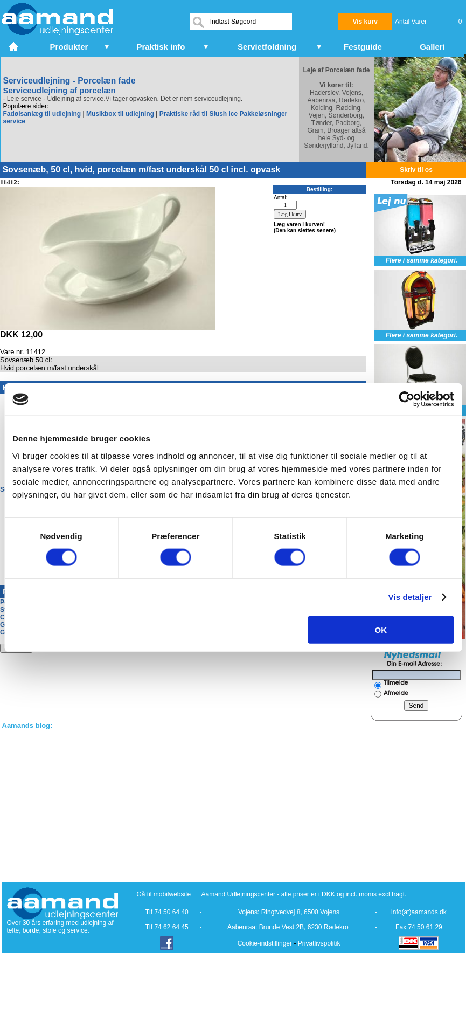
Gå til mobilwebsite (164, 894)
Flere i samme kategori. (421, 260)
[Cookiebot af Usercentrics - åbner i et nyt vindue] (406, 399)
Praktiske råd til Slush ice (198, 114)
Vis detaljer (410, 597)
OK (381, 629)
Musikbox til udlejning (120, 114)
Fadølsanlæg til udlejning (42, 114)
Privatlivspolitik (319, 943)
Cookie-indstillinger (265, 943)
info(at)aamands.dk (419, 912)
